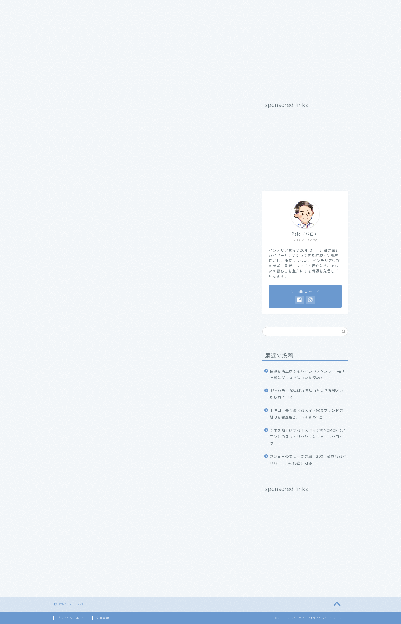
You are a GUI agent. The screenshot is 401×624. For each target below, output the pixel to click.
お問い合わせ (132, 7)
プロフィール (96, 7)
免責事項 (102, 618)
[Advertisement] (305, 145)
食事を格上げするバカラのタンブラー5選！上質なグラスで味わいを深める (308, 374)
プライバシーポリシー (72, 618)
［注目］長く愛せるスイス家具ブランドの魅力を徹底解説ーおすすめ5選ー (306, 413)
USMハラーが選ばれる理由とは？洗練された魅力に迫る (307, 394)
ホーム (65, 7)
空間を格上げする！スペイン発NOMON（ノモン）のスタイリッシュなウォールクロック (308, 437)
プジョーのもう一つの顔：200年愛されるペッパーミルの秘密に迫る (308, 459)
